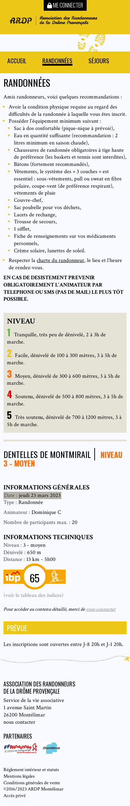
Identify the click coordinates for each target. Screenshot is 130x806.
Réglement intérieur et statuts (31, 769)
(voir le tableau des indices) (33, 595)
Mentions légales (19, 776)
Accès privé (14, 795)
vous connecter (100, 609)
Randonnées (57, 61)
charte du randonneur (60, 260)
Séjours (98, 61)
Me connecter (65, 5)
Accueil (16, 61)
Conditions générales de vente (31, 782)
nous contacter (19, 722)
